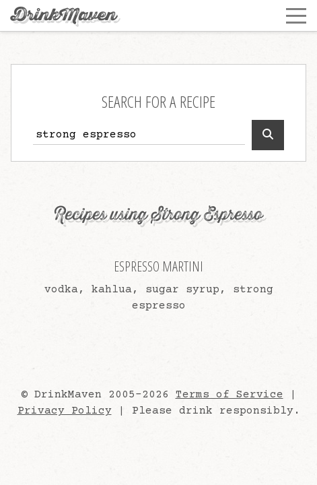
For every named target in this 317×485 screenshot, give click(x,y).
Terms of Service (229, 395)
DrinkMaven (63, 15)
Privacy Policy (64, 411)
